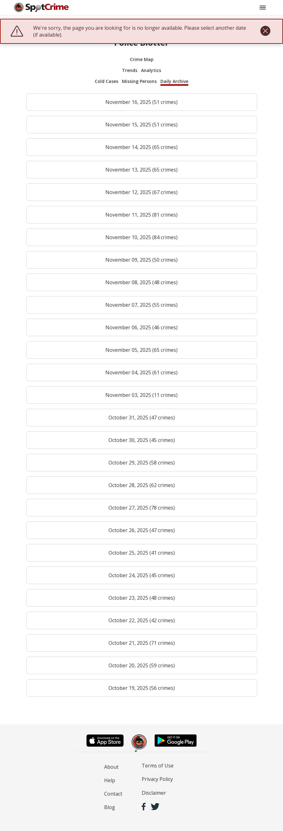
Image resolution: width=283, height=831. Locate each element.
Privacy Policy (157, 779)
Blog (109, 807)
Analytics (151, 70)
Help (109, 780)
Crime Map (142, 59)
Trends (129, 70)
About (111, 766)
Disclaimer (154, 792)
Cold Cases (106, 81)
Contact (113, 793)
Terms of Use (158, 765)
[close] (265, 31)
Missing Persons (139, 81)
